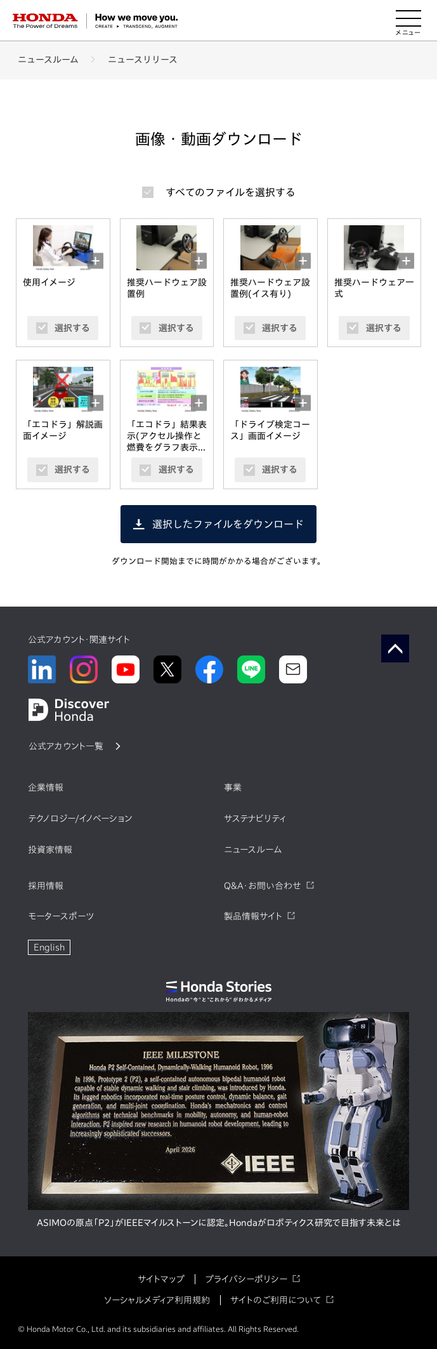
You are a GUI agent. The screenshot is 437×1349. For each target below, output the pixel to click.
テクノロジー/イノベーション (80, 818)
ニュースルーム (48, 59)
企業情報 (45, 787)
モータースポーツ (61, 916)
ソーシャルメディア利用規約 (157, 1300)
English (49, 947)
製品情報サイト (253, 916)
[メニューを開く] (408, 21)
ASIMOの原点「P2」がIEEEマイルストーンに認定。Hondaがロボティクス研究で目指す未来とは (219, 1222)
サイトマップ (161, 1279)
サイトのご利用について (275, 1300)
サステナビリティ (255, 818)
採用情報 (45, 885)
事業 (233, 787)
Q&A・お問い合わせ (262, 885)
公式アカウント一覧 (66, 746)
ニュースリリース (143, 59)
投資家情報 (50, 849)
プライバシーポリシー (246, 1279)
